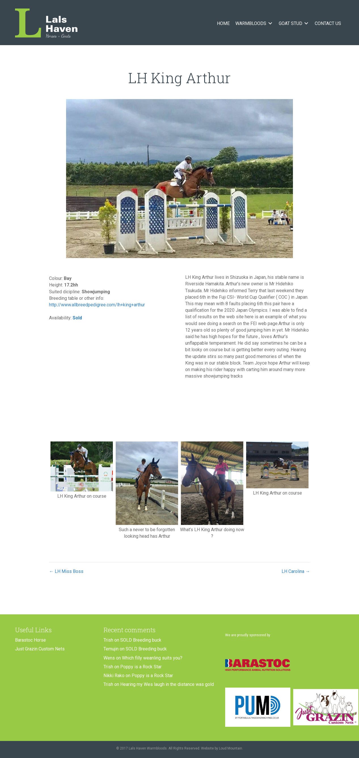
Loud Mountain (230, 748)
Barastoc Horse (30, 640)
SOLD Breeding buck (140, 640)
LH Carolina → (296, 571)
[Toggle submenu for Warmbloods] (270, 23)
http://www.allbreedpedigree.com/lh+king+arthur (97, 304)
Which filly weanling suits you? (152, 658)
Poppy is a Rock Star (141, 666)
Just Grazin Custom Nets (40, 649)
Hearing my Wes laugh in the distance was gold (167, 684)
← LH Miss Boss (66, 571)
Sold (77, 318)
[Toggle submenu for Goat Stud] (306, 23)
